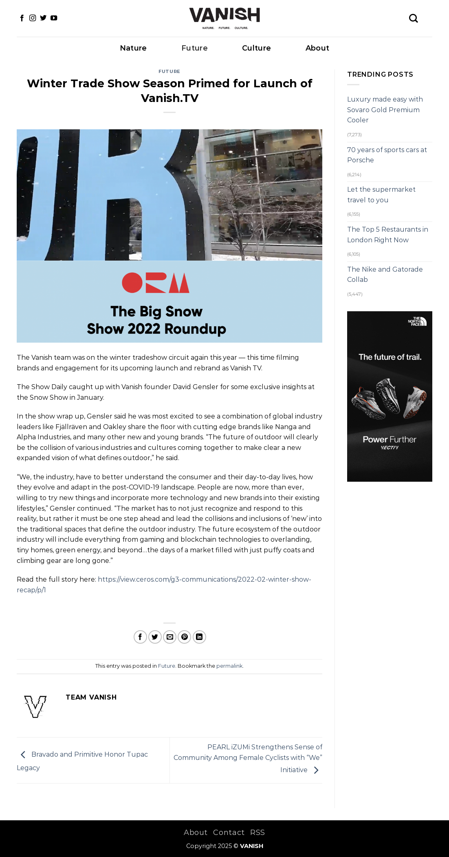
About (318, 48)
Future (194, 48)
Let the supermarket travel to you (381, 195)
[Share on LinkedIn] (199, 637)
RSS (257, 832)
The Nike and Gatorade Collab (385, 275)
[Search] (413, 18)
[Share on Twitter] (155, 637)
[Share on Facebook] (140, 637)
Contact (228, 832)
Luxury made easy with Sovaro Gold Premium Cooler (385, 109)
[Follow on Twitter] (43, 18)
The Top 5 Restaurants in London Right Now (387, 235)
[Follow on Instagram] (32, 18)
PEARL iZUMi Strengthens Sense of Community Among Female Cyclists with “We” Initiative (248, 758)
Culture (256, 48)
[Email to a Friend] (169, 637)
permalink (229, 666)
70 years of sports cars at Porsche (387, 155)
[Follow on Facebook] (22, 18)
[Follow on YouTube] (54, 18)
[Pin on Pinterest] (184, 637)
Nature (133, 48)
